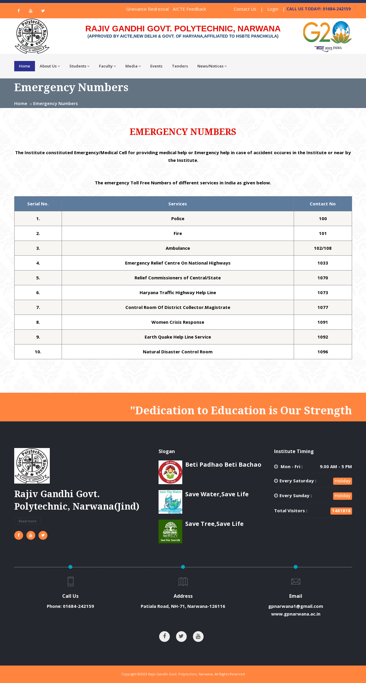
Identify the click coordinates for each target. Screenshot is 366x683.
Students (79, 66)
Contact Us (245, 9)
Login (272, 9)
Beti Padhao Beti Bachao (223, 464)
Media (133, 66)
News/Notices (212, 66)
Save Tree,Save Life (214, 524)
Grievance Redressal (147, 9)
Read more (27, 521)
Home (24, 66)
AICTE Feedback (189, 9)
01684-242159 (78, 606)
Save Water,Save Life (217, 494)
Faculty (107, 66)
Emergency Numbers (55, 103)
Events (156, 66)
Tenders (180, 66)
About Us (50, 66)
